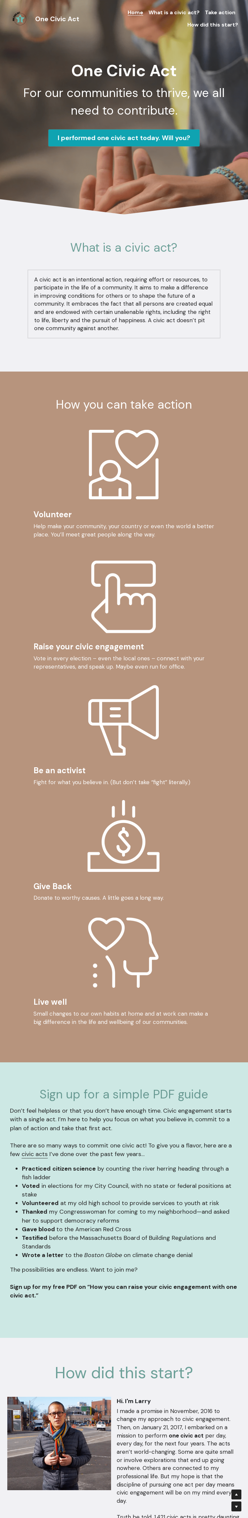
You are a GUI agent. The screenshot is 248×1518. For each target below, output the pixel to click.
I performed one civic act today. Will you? (124, 138)
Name (72, 1385)
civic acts (35, 899)
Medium (186, 1237)
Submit (124, 1470)
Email (71, 1403)
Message (76, 1423)
